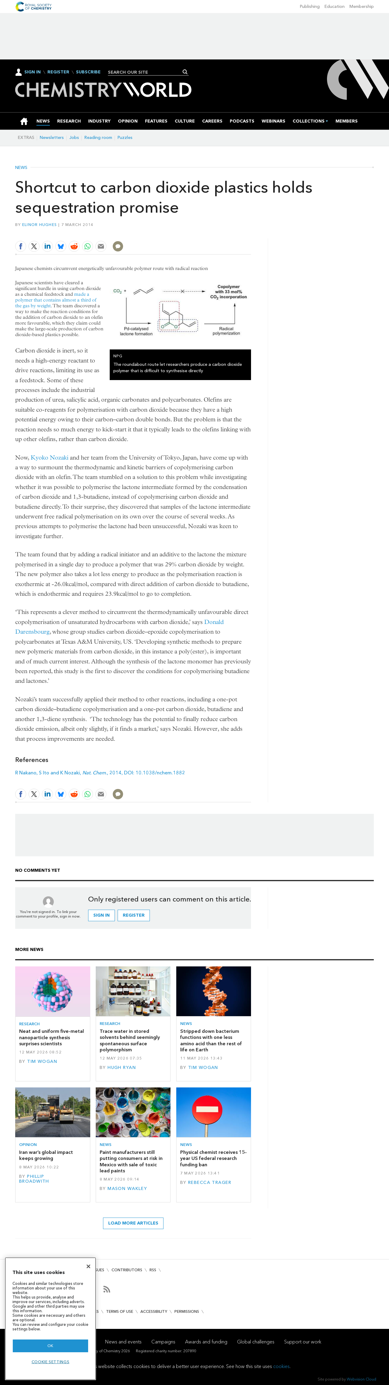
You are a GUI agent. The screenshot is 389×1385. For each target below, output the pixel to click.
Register (58, 72)
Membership (361, 6)
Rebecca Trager (209, 1182)
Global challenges (255, 1342)
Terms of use (119, 1311)
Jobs (74, 137)
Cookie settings (51, 1362)
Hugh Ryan (122, 1067)
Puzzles (125, 137)
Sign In (32, 72)
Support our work (302, 1342)
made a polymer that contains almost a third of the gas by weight (55, 299)
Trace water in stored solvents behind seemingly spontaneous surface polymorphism (130, 1040)
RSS (153, 1270)
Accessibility (153, 1311)
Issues (98, 1270)
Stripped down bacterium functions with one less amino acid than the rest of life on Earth (211, 1040)
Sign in (101, 915)
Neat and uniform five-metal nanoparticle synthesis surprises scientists (51, 1037)
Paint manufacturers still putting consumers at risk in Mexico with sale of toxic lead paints (131, 1161)
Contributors (127, 1270)
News (21, 167)
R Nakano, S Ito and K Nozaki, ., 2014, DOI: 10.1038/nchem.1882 (100, 773)
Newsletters (52, 137)
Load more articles (133, 1223)
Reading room (98, 137)
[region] (50, 1318)
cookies (281, 1366)
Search (185, 71)
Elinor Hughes (39, 224)
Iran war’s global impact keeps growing (46, 1155)
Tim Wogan (42, 1061)
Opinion (28, 1144)
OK (50, 1345)
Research (29, 1024)
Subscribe (88, 72)
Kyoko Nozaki (49, 457)
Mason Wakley (127, 1188)
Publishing (310, 6)
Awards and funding (206, 1342)
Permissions (186, 1311)
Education (335, 6)
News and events (123, 1342)
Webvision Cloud (361, 1379)
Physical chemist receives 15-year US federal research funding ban (213, 1158)
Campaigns (163, 1342)
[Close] (88, 1266)
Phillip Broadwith (34, 1179)
